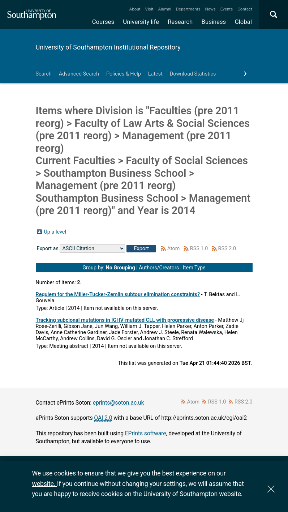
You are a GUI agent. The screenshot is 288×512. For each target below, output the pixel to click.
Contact (244, 9)
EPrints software (145, 433)
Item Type (194, 268)
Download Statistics (193, 74)
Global (243, 21)
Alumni (164, 9)
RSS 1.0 (199, 249)
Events (226, 9)
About (135, 9)
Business (214, 21)
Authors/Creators (159, 268)
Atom (173, 249)
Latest (155, 74)
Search (44, 74)
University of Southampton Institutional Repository (108, 47)
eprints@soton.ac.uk (118, 402)
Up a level (55, 232)
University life (141, 21)
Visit (149, 9)
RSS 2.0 (227, 249)
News (210, 9)
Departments (188, 9)
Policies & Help (123, 74)
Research (180, 21)
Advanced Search (79, 74)
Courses (103, 21)
